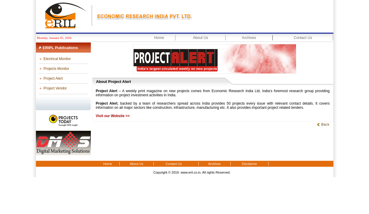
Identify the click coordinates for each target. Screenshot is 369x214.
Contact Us (303, 38)
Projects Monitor (56, 69)
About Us (200, 38)
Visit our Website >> (113, 116)
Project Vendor (55, 88)
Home (159, 38)
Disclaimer (249, 164)
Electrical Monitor (57, 59)
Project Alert (53, 78)
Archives (249, 38)
